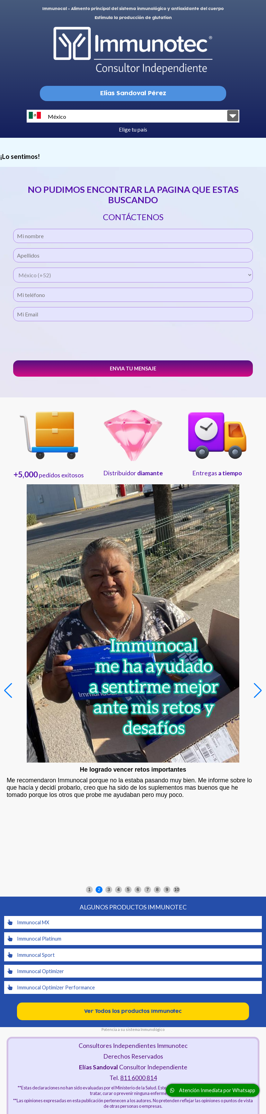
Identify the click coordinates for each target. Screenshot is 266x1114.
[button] (258, 690)
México (47, 116)
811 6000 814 (138, 1077)
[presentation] (133, 339)
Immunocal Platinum (34, 939)
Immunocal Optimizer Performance (51, 987)
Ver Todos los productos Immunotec (133, 1011)
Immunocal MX (28, 922)
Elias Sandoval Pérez (133, 93)
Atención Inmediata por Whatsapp (212, 1090)
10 (176, 889)
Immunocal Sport (31, 955)
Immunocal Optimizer (36, 971)
